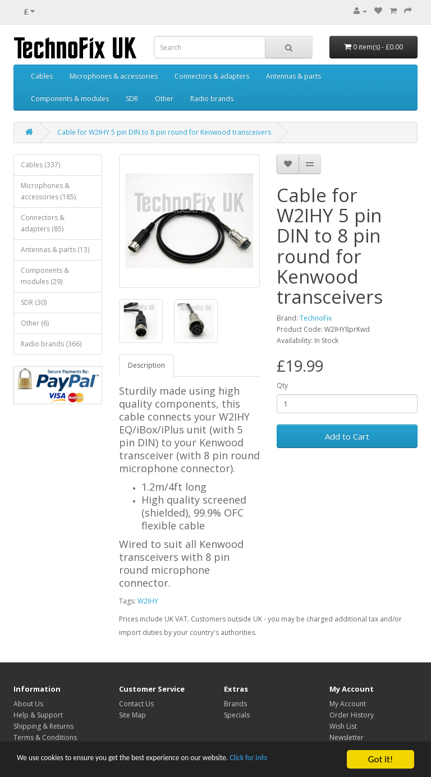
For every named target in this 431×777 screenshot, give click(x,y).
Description (146, 365)
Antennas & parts (293, 76)
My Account (347, 704)
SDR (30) (34, 302)
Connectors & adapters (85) (43, 223)
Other (164, 98)
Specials (237, 715)
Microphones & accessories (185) (48, 191)
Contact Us (136, 704)
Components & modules (70, 98)
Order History (351, 715)
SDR (132, 98)
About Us (28, 704)
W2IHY (147, 601)
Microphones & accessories (114, 76)
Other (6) (35, 323)
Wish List (343, 726)
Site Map (132, 715)
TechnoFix (316, 318)
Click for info (314, 760)
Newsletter (346, 737)
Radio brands (211, 98)
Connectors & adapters (212, 76)
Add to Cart (347, 436)
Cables (42, 76)
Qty (282, 385)
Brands (235, 704)
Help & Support (38, 715)
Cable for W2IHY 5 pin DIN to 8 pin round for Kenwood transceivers (164, 132)
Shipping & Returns (43, 726)
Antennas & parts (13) (55, 249)
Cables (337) (40, 165)
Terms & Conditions (45, 737)
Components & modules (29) (45, 276)
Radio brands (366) (51, 344)
